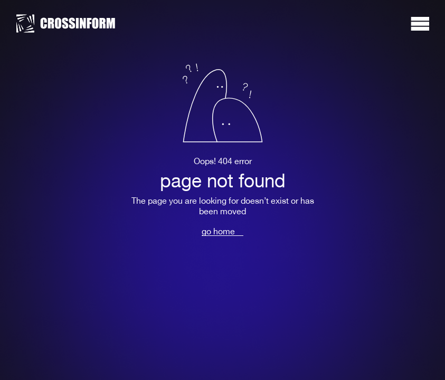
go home (218, 231)
